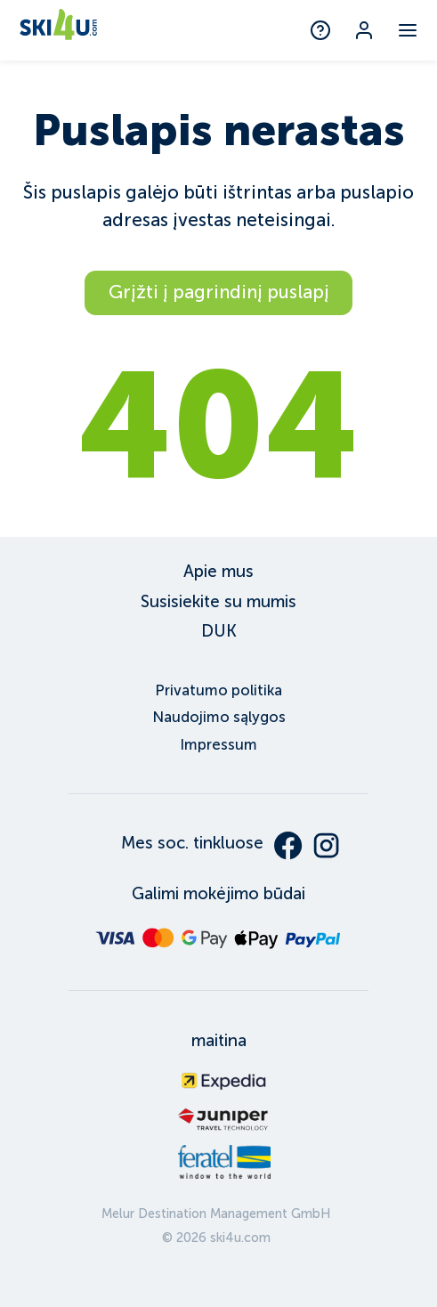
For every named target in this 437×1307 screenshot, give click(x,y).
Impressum (218, 744)
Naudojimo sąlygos (219, 717)
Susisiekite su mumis (218, 601)
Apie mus (218, 571)
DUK (219, 630)
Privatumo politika (218, 690)
